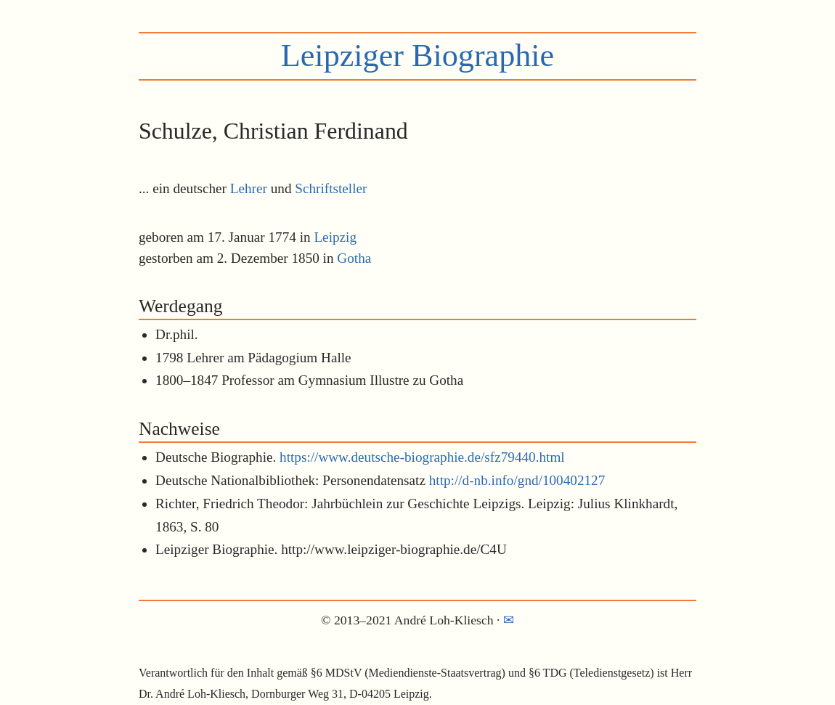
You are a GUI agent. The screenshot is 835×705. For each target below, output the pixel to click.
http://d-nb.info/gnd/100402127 (517, 480)
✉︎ (508, 620)
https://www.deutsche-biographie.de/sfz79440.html (422, 457)
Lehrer (248, 188)
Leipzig (335, 237)
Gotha (354, 258)
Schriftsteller (331, 188)
